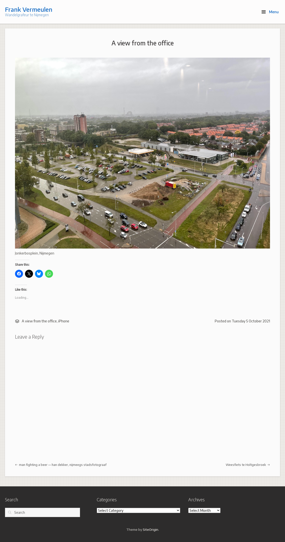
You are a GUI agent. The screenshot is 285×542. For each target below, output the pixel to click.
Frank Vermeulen (28, 9)
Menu (270, 11)
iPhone (63, 321)
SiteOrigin (150, 529)
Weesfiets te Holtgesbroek (248, 465)
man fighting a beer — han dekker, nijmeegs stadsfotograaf (60, 465)
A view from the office (143, 43)
